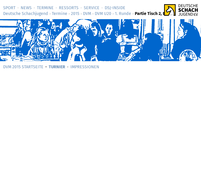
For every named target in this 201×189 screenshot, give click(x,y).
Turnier (57, 66)
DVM (87, 13)
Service (91, 7)
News (26, 7)
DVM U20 (103, 13)
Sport (9, 7)
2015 (75, 13)
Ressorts (69, 7)
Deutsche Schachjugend (25, 13)
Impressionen (84, 66)
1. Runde (123, 13)
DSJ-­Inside (115, 7)
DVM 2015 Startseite (23, 66)
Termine (45, 7)
